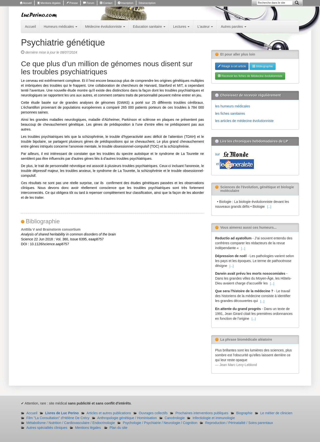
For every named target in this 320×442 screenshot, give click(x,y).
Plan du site (118, 428)
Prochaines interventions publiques (201, 413)
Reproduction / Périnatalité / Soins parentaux (239, 423)
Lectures (181, 26)
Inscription (125, 2)
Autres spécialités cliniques (46, 428)
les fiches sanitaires (230, 113)
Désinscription (147, 2)
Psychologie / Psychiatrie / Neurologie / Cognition (160, 423)
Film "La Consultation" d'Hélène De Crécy (58, 418)
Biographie (244, 413)
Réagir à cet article (232, 66)
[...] (269, 206)
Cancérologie (175, 418)
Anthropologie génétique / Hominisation (127, 418)
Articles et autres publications (109, 413)
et (234, 164)
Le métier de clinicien (276, 413)
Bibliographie (262, 66)
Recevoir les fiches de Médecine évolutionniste (250, 76)
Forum (88, 2)
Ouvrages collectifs (153, 413)
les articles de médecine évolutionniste (244, 121)
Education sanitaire (149, 26)
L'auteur (205, 26)
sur (233, 154)
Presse (72, 2)
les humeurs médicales (232, 106)
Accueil (26, 2)
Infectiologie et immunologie (213, 418)
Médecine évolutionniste (105, 26)
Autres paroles (233, 26)
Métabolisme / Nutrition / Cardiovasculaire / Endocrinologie (70, 423)
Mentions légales (49, 2)
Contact (106, 2)
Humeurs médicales (60, 26)
